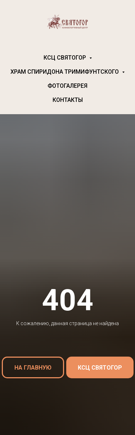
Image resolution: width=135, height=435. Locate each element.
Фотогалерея (67, 85)
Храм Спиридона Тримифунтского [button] (65, 71)
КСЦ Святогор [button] (65, 57)
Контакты (68, 99)
